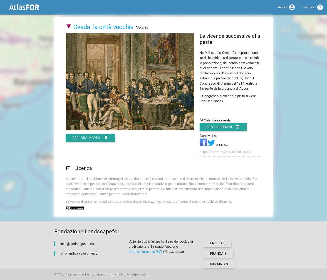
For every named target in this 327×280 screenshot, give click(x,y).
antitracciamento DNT (145, 252)
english (217, 243)
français (218, 253)
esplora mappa (90, 138)
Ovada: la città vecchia (103, 27)
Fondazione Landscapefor (86, 274)
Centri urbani (223, 127)
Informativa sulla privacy (78, 253)
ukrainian (219, 264)
